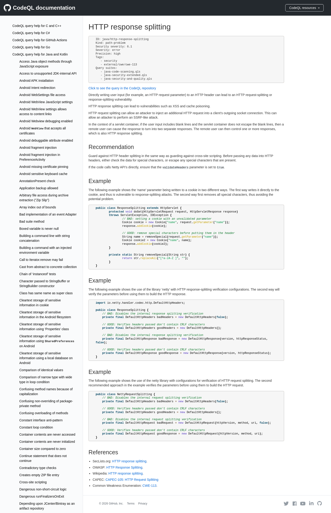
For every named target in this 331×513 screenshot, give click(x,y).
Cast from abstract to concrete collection (48, 267)
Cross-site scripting (33, 482)
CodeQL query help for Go (31, 47)
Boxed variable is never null (39, 228)
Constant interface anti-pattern (41, 420)
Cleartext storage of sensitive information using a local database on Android (46, 358)
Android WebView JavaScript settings (46, 102)
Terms (131, 503)
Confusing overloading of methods (43, 413)
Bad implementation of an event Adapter (48, 214)
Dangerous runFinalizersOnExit (41, 496)
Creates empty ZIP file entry (39, 475)
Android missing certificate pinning (43, 167)
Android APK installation (36, 80)
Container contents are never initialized (47, 441)
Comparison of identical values (41, 370)
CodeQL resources (304, 8)
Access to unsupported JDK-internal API (48, 73)
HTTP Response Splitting (124, 467)
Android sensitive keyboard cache (43, 174)
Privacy (142, 503)
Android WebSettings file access (42, 95)
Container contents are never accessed (47, 434)
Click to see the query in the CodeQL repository (122, 88)
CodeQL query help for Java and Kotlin (40, 54)
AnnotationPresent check (37, 181)
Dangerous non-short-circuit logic (42, 489)
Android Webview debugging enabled (46, 121)
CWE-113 (150, 485)
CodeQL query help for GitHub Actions (39, 40)
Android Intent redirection (37, 88)
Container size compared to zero (42, 449)
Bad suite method (31, 221)
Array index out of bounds (37, 207)
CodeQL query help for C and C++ (36, 26)
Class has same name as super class (46, 293)
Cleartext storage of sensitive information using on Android (46, 341)
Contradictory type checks (37, 468)
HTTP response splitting (129, 461)
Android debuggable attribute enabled (46, 140)
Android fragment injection (38, 147)
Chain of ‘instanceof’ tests (37, 274)
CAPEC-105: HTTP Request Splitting (132, 479)
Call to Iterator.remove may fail (41, 260)
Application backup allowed (38, 188)
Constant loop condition (36, 427)
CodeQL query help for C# (31, 33)
